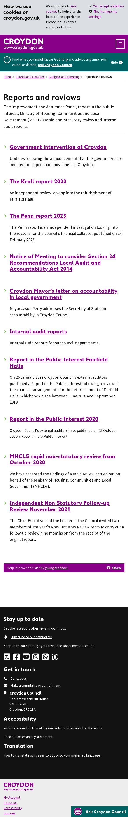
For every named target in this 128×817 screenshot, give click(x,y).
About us (10, 802)
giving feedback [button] (56, 568)
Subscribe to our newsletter (31, 637)
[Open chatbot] (99, 811)
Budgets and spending (64, 77)
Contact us (19, 678)
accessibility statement (35, 736)
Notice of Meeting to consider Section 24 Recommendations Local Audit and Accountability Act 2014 (62, 262)
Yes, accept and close (108, 6)
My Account (12, 797)
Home (8, 77)
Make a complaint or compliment (36, 685)
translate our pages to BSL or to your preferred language (57, 755)
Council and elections (30, 77)
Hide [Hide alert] (114, 62)
